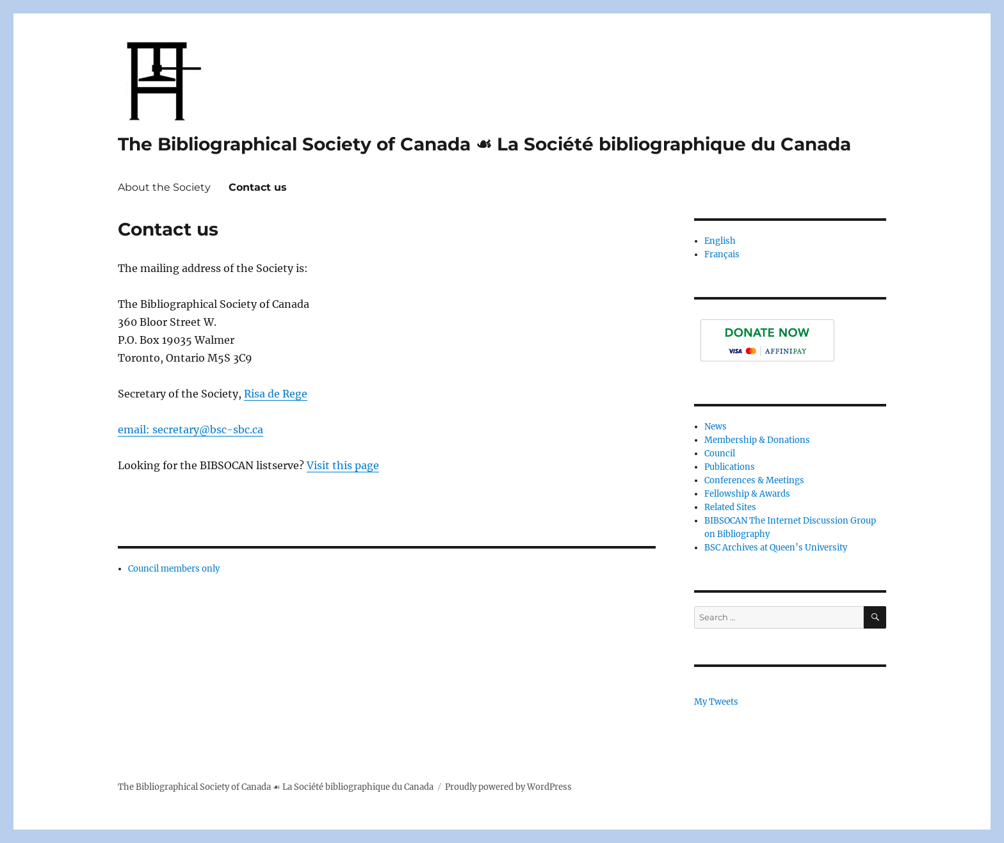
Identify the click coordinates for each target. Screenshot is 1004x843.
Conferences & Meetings (754, 480)
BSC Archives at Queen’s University (775, 547)
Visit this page (343, 465)
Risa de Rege (275, 393)
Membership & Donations (757, 440)
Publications (729, 467)
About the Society (164, 187)
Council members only (174, 568)
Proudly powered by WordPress (508, 787)
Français (722, 254)
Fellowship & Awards (747, 493)
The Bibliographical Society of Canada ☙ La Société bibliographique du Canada (484, 144)
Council (719, 453)
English (720, 241)
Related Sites (730, 507)
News (715, 426)
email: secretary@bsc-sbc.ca (190, 429)
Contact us (258, 187)
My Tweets (716, 701)
